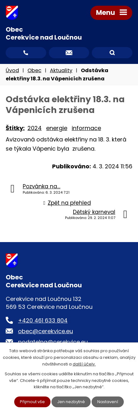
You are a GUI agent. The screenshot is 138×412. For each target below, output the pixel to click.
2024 (34, 128)
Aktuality (61, 70)
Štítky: (15, 128)
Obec (34, 70)
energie (56, 128)
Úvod (12, 70)
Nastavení (107, 402)
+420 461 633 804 (43, 320)
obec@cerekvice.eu (45, 331)
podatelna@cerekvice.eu (53, 342)
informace (86, 128)
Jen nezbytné (71, 402)
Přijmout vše (32, 402)
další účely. (84, 364)
